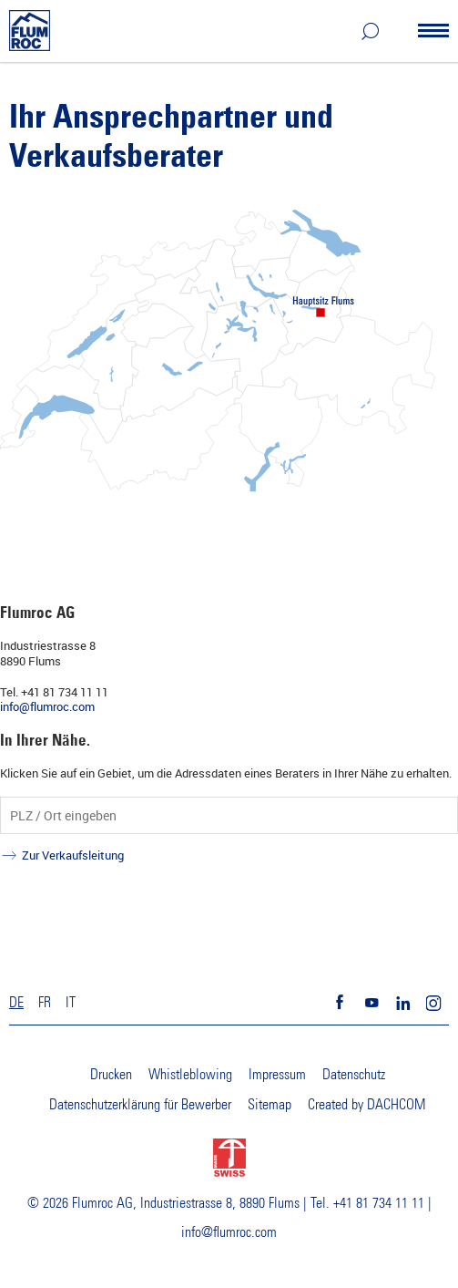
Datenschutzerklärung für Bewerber (140, 1104)
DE (16, 1002)
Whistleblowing (190, 1074)
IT (71, 1002)
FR (44, 1002)
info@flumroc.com (47, 706)
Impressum (277, 1074)
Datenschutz (353, 1074)
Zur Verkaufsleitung (73, 855)
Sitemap (269, 1104)
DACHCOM (396, 1104)
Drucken (111, 1074)
